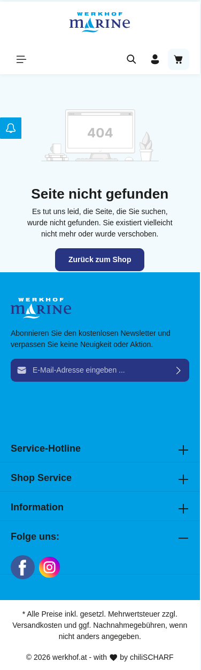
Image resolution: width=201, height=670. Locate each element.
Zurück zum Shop (99, 259)
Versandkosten (37, 625)
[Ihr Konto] (155, 59)
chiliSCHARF (152, 657)
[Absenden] (178, 370)
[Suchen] (131, 59)
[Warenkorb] (178, 59)
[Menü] (21, 59)
